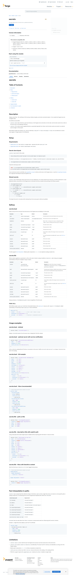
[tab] (11, 76)
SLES (45, 48)
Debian (35, 48)
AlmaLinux (15, 48)
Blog (38, 561)
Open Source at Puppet (31, 563)
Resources (69, 6)
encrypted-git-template (61, 172)
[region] (38, 572)
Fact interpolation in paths (15, 106)
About (39, 559)
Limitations (12, 107)
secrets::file (14, 101)
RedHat (28, 48)
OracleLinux (23, 48)
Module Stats (54, 28)
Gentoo (14, 50)
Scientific (32, 48)
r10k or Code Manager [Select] (18, 58)
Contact (39, 565)
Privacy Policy (8, 572)
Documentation (29, 561)
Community (40, 560)
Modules (50, 6)
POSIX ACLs (63, 235)
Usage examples (13, 104)
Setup (11, 89)
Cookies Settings (47, 571)
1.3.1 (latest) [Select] (14, 35)
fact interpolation (20, 251)
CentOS (19, 48)
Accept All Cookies (56, 571)
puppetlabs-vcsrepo (30, 172)
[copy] (44, 63)
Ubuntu (39, 48)
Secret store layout (15, 93)
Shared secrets (14, 95)
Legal (4, 572)
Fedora (42, 48)
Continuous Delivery (18, 559)
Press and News (40, 564)
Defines (11, 97)
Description (12, 88)
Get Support (29, 559)
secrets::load (14, 99)
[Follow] (11, 25)
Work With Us (40, 563)
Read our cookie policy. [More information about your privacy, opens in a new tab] (20, 573)
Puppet (59, 6)
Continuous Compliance (19, 560)
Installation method (13, 56)
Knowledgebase (29, 560)
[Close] (65, 571)
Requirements (14, 91)
